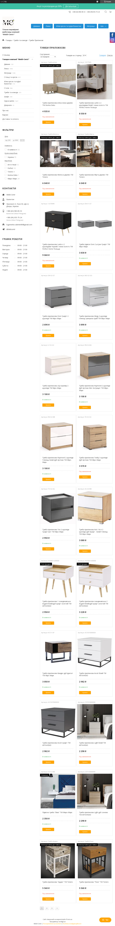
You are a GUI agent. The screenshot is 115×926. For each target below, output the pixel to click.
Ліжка (48, 26)
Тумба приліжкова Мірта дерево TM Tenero (93, 176)
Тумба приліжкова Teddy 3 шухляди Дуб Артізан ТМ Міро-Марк (93, 458)
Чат (105, 920)
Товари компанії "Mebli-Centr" (15, 59)
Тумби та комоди (20, 40)
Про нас (5, 110)
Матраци (91, 26)
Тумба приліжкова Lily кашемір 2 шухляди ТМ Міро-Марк (55, 387)
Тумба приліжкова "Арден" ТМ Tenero (57, 882)
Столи (6, 88)
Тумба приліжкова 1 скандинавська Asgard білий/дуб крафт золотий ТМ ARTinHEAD (56, 603)
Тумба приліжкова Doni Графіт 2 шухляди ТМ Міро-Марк (55, 317)
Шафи (6, 96)
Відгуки (5, 115)
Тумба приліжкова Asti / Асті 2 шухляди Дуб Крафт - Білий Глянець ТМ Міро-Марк (93, 531)
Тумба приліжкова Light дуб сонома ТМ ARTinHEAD (93, 813)
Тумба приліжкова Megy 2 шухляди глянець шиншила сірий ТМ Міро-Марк (94, 317)
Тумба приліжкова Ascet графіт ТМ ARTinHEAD (56, 744)
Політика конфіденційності (72, 924)
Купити (48, 122)
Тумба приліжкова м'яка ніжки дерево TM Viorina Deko (57, 104)
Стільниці (6, 55)
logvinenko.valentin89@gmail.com (19, 224)
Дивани (36, 26)
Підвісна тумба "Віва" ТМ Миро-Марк (57, 812)
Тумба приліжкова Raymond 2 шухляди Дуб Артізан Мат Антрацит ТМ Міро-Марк (94, 388)
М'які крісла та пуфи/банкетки (68, 26)
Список (110, 55)
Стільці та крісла (10, 77)
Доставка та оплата (10, 119)
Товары (9, 40)
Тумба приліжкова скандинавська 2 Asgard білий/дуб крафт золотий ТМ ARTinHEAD (93, 603)
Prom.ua (69, 919)
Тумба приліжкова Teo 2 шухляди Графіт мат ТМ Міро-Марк (55, 530)
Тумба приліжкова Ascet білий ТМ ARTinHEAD (92, 674)
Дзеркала (8, 105)
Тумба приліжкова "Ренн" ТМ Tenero (94, 882)
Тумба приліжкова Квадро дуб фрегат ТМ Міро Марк (57, 674)
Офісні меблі (9, 101)
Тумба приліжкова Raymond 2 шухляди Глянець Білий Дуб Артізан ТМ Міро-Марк (57, 459)
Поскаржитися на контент (52, 924)
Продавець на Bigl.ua (57, 921)
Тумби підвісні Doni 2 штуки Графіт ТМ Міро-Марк (94, 245)
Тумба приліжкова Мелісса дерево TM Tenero (57, 176)
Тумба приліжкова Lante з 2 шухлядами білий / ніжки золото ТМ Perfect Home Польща (93, 105)
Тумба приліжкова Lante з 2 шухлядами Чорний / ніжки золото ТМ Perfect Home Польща (57, 246)
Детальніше (70, 6)
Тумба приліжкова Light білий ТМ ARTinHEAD (92, 744)
